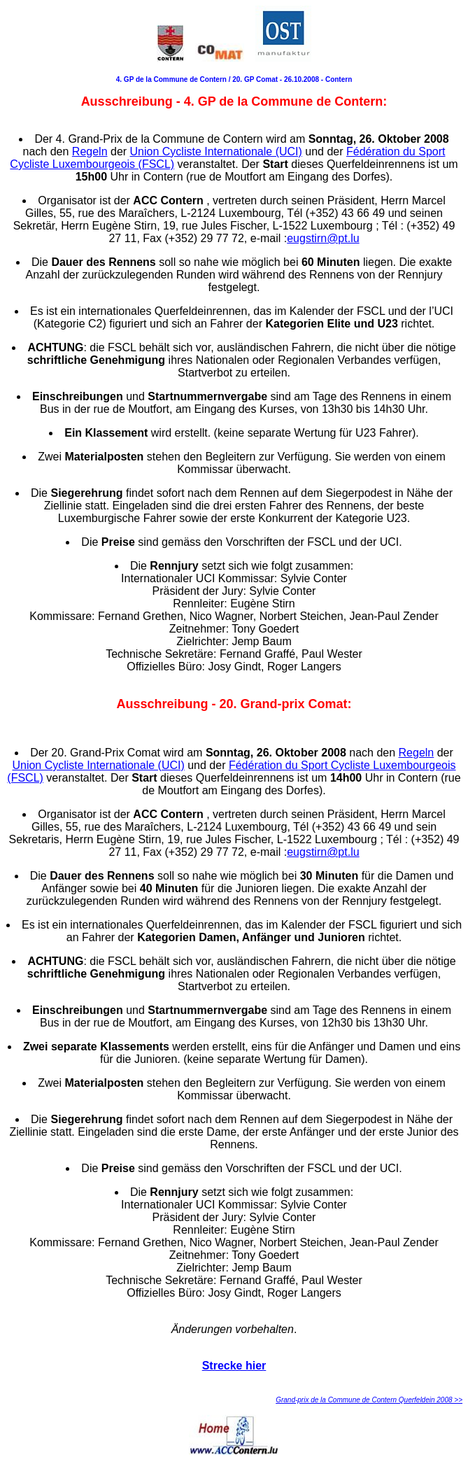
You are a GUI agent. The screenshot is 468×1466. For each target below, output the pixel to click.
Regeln (90, 151)
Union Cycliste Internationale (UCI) (216, 151)
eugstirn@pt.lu (323, 238)
